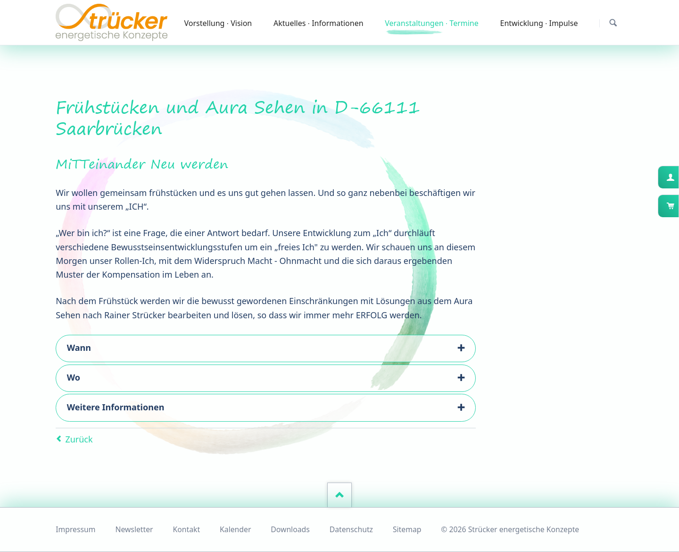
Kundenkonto (678, 177)
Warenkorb (678, 206)
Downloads (290, 529)
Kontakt (186, 529)
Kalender (235, 529)
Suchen (613, 23)
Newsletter (134, 529)
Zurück (78, 439)
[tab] (266, 348)
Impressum (75, 529)
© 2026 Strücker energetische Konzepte (510, 529)
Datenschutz (351, 529)
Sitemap (407, 529)
